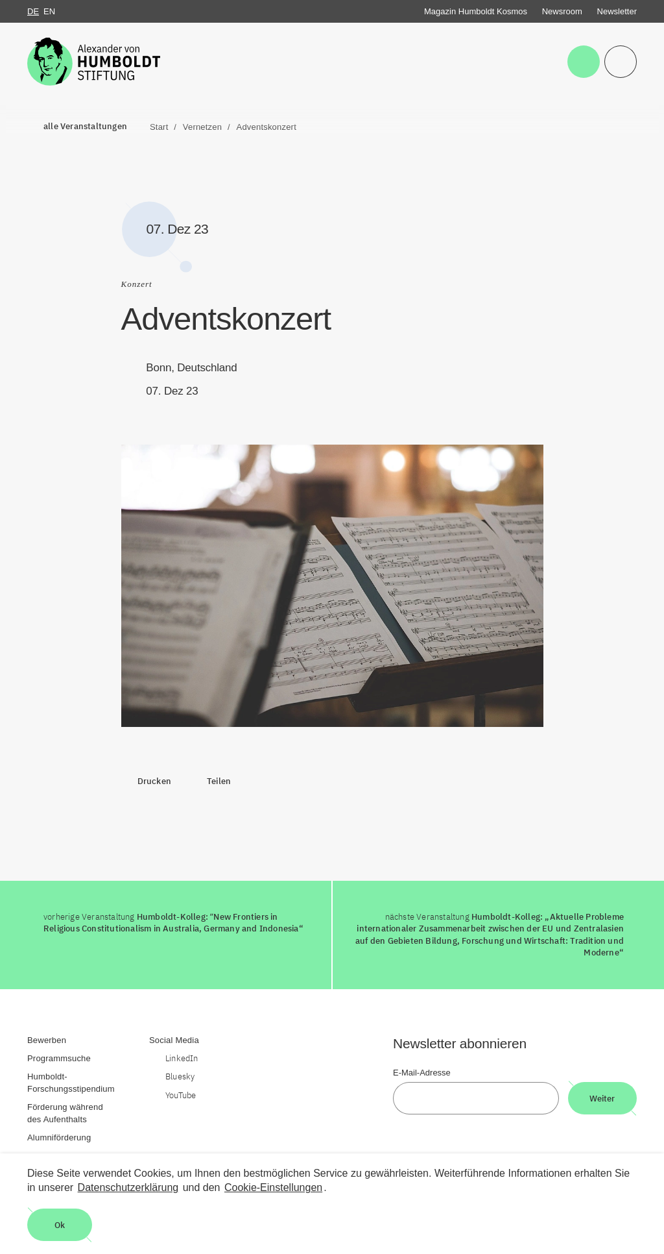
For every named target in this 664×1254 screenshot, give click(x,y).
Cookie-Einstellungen (273, 1187)
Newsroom (562, 11)
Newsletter (617, 11)
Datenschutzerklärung (128, 1187)
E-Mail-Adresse (422, 1072)
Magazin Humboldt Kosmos (475, 11)
